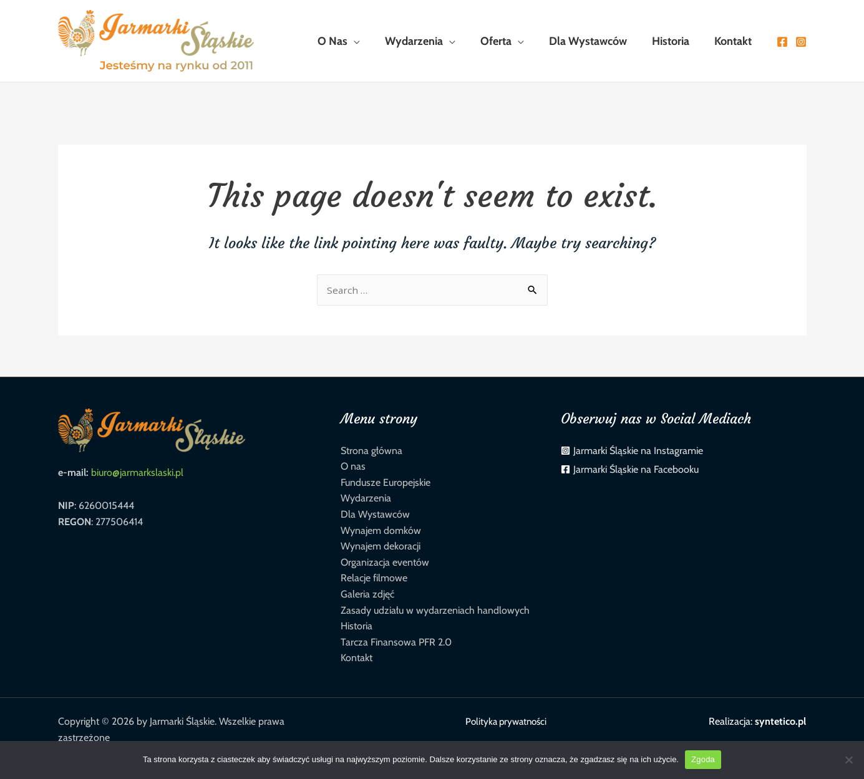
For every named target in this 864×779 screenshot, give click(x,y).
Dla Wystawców (375, 514)
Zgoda (703, 759)
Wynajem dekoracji (380, 546)
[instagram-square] (632, 451)
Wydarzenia (366, 498)
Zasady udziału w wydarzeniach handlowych (435, 610)
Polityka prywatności (503, 721)
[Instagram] (801, 41)
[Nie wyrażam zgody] (848, 759)
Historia (356, 626)
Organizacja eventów (385, 562)
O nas (353, 466)
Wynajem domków (381, 530)
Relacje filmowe (374, 578)
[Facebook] (782, 41)
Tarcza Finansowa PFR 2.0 (396, 642)
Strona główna (371, 451)
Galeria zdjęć (367, 594)
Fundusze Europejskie (385, 482)
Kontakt (356, 658)
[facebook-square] (630, 470)
